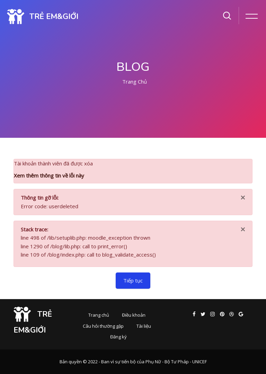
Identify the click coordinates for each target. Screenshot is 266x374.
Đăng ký (118, 337)
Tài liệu (143, 326)
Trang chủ (134, 81)
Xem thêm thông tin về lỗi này (49, 175)
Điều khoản (133, 315)
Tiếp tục (133, 280)
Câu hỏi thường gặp (103, 326)
